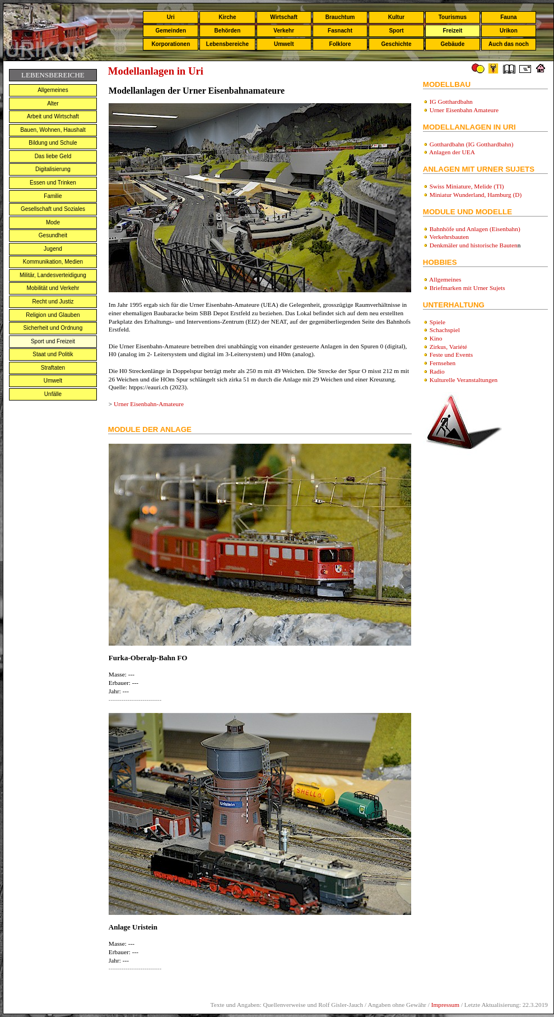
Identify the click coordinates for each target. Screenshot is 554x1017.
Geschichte (396, 44)
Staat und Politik (52, 354)
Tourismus (453, 17)
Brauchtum (340, 17)
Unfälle (53, 394)
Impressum (445, 1004)
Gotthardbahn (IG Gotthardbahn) (472, 144)
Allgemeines (53, 90)
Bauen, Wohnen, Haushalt (53, 130)
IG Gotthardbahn (451, 101)
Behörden (228, 30)
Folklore (340, 44)
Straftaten (53, 368)
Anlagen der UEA (452, 152)
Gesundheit (53, 235)
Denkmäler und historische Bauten (474, 245)
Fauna (508, 17)
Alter (53, 103)
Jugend (53, 249)
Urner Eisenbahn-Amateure (149, 404)
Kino (436, 338)
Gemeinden (171, 30)
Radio (437, 371)
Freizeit (452, 30)
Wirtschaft (283, 17)
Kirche (227, 17)
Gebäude (453, 44)
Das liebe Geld (53, 156)
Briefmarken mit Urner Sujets (467, 287)
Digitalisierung (53, 169)
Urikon (509, 30)
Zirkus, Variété (448, 346)
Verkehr (283, 30)
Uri (171, 17)
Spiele (437, 322)
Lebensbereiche (227, 44)
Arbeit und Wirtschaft (53, 116)
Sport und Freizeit (53, 341)
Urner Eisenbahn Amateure (464, 110)
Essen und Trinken (53, 183)
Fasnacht (340, 30)
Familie (53, 196)
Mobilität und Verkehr (52, 288)
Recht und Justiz (52, 301)
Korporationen (170, 44)
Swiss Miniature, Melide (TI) (467, 186)
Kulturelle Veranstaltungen (464, 379)
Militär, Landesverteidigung (53, 275)
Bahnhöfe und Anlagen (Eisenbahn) (475, 229)
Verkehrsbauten (449, 236)
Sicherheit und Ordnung (53, 328)
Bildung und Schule (53, 143)
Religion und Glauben (53, 315)
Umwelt (284, 44)
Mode (53, 222)
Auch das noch (508, 44)
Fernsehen (443, 363)
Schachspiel (445, 329)
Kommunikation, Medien (53, 262)
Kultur (396, 17)
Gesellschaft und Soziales (53, 209)
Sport (396, 30)
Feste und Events (451, 354)
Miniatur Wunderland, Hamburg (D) (476, 194)
